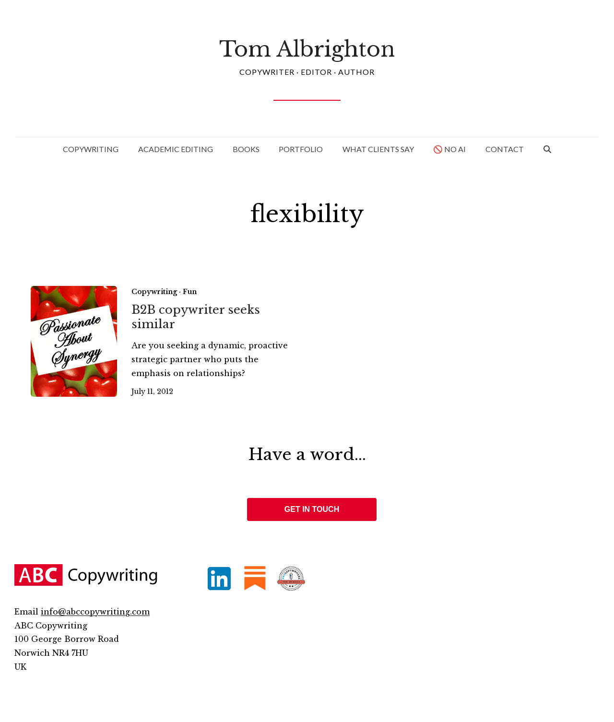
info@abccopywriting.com (95, 611)
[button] (547, 149)
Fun (190, 291)
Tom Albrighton (307, 49)
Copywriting (154, 291)
